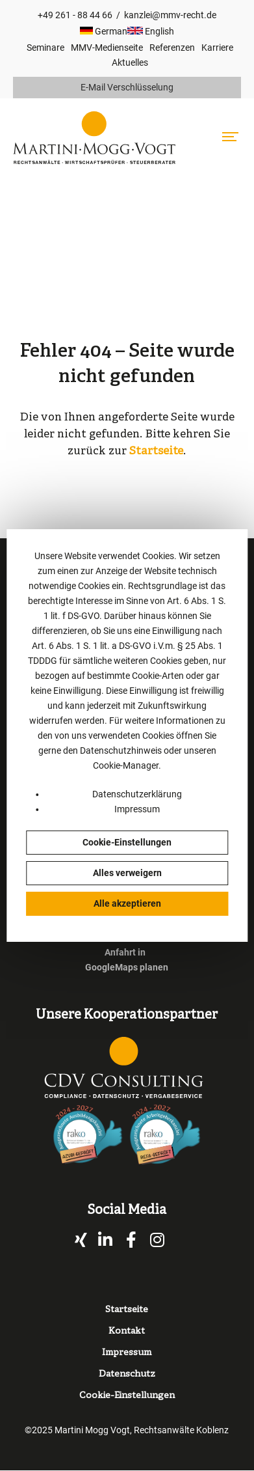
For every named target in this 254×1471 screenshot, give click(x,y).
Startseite (156, 451)
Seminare (45, 47)
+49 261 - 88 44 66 (75, 15)
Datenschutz (127, 1374)
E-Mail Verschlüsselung (127, 87)
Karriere (217, 47)
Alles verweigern (127, 873)
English (150, 31)
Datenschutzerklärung (137, 794)
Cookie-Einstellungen (127, 842)
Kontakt (126, 1331)
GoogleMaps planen (126, 967)
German (103, 31)
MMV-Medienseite (107, 47)
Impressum (137, 809)
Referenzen (172, 47)
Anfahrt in (125, 952)
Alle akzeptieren (127, 903)
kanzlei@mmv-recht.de (170, 15)
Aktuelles (130, 62)
